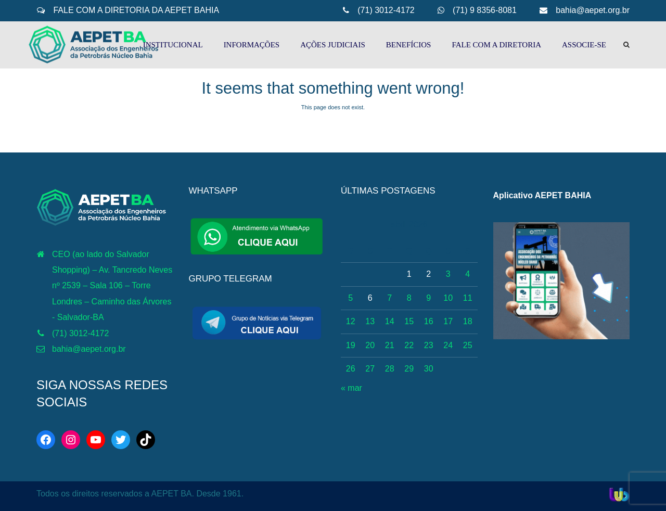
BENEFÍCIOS (408, 45)
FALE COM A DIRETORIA (496, 45)
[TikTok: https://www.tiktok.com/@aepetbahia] (145, 439)
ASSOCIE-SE (584, 45)
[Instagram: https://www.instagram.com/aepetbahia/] (70, 439)
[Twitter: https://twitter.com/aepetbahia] (120, 439)
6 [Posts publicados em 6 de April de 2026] (370, 297)
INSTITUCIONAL (173, 45)
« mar (351, 388)
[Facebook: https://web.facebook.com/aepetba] (45, 439)
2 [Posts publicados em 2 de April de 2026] (428, 274)
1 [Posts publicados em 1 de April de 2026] (409, 274)
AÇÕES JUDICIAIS (332, 45)
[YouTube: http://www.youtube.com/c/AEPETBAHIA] (95, 439)
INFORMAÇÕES (252, 45)
